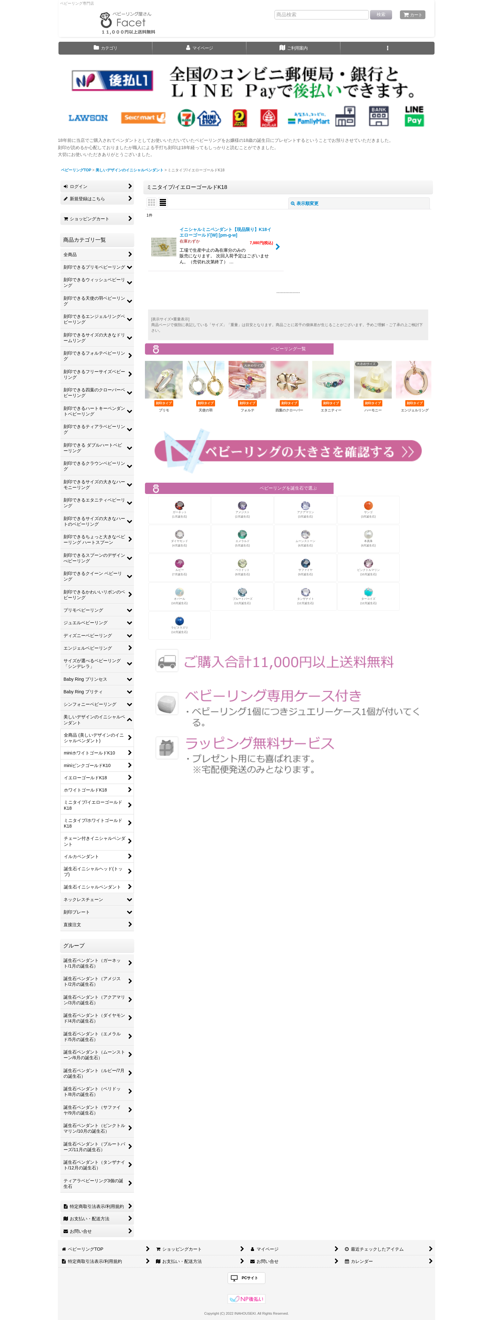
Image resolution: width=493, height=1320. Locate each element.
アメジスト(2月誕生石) (242, 509)
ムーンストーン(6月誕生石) (305, 538)
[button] (388, 48)
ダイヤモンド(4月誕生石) (179, 538)
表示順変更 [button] (305, 203)
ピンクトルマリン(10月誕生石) (368, 567)
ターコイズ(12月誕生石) (368, 596)
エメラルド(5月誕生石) (242, 538)
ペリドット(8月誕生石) (242, 567)
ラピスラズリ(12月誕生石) (179, 625)
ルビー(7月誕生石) (179, 567)
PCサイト (250, 1278)
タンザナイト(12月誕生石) (305, 596)
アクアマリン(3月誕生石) (305, 509)
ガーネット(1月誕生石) (179, 509)
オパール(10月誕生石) (179, 596)
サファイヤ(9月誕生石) (305, 567)
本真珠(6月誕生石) (368, 538)
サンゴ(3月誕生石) (368, 509)
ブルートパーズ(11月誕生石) (242, 596)
